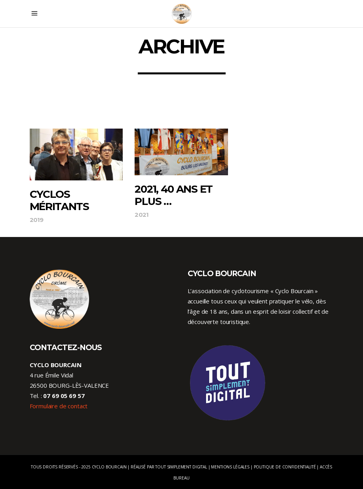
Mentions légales (230, 467)
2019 (37, 220)
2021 (141, 214)
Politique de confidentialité (285, 467)
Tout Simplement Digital (181, 467)
